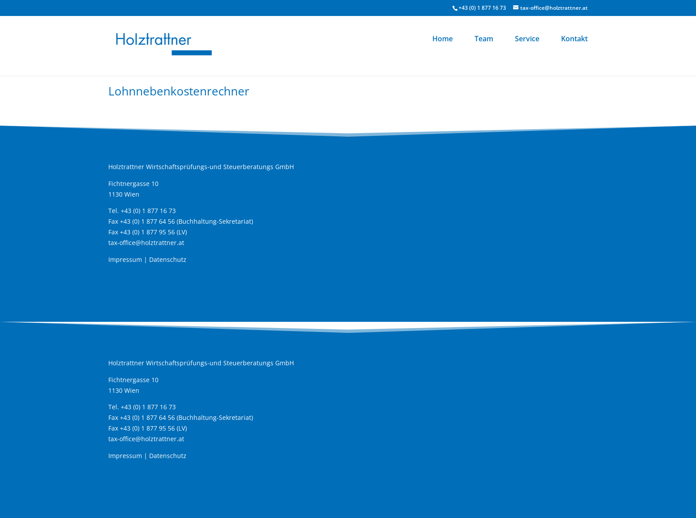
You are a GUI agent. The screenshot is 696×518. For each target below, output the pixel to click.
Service (527, 39)
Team (484, 39)
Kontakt (574, 39)
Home (442, 39)
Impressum (125, 259)
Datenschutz (167, 259)
